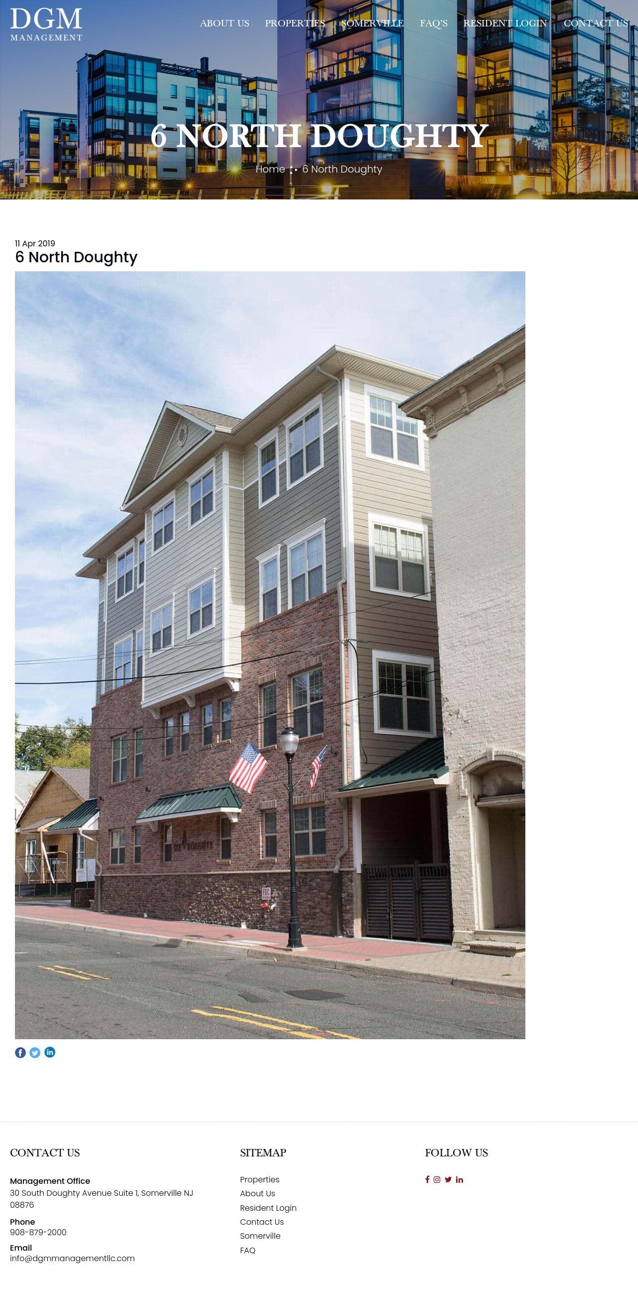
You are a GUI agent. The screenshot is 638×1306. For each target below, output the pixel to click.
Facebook (21, 1053)
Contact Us (596, 24)
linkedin (49, 1053)
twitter (35, 1053)
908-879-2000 (38, 1232)
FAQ (248, 1250)
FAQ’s (434, 24)
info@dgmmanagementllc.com (72, 1258)
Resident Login (505, 24)
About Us (224, 24)
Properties (295, 24)
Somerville (372, 24)
